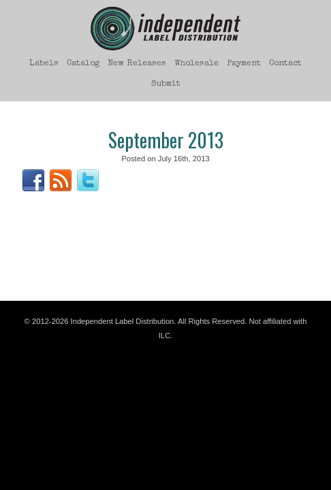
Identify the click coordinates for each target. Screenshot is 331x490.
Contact (285, 63)
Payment (244, 63)
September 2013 (165, 140)
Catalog (83, 63)
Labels (44, 63)
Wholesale (196, 63)
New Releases (137, 63)
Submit (165, 84)
